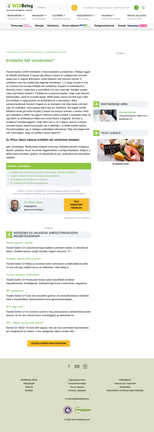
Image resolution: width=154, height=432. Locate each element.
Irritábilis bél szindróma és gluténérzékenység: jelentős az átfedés (43, 172)
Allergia (39, 25)
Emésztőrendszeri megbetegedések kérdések (47, 52)
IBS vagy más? (15, 306)
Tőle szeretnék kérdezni (76, 204)
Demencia (53, 25)
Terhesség (21, 26)
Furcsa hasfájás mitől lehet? (23, 274)
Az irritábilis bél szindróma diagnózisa (29, 183)
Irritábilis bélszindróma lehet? (23, 258)
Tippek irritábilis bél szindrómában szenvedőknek (34, 176)
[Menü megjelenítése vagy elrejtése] (143, 8)
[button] (16, 17)
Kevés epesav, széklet (19, 242)
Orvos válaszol (76, 26)
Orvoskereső (89, 8)
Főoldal (9, 52)
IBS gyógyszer (15, 290)
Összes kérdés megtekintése (48, 343)
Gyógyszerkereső (104, 8)
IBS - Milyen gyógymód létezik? (25, 322)
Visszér (133, 25)
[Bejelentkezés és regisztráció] (136, 7)
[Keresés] (55, 8)
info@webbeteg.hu (80, 399)
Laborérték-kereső (121, 8)
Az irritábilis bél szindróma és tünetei (28, 179)
